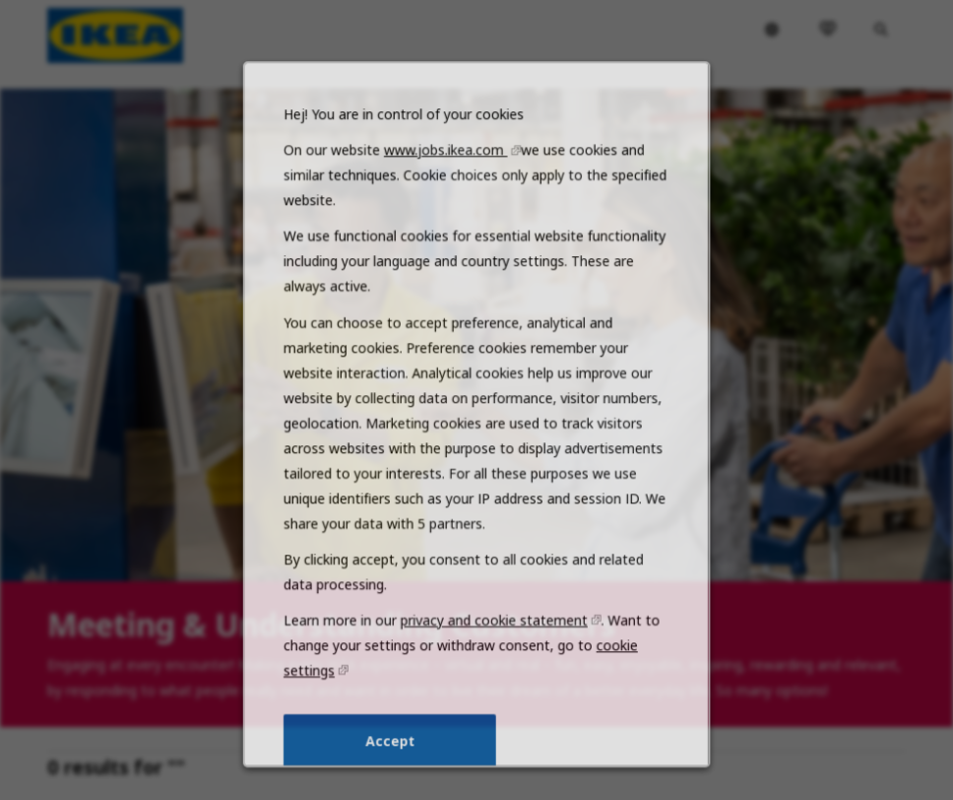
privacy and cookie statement (493, 643)
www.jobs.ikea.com (447, 195)
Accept (393, 758)
